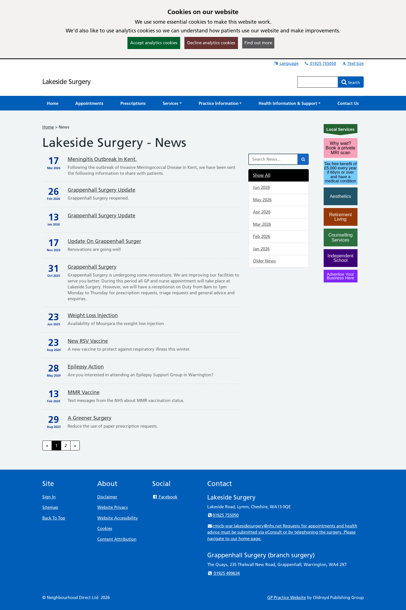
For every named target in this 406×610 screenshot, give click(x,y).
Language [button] (286, 63)
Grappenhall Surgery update (101, 190)
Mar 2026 (262, 224)
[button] (172, 103)
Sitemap (50, 507)
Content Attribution (116, 539)
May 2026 (262, 199)
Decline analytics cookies (211, 42)
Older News (264, 261)
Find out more (258, 42)
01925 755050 (320, 63)
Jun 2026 (261, 187)
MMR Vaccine (84, 392)
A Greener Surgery (89, 418)
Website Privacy (112, 507)
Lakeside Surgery (66, 82)
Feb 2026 (261, 236)
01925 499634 (223, 573)
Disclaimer (107, 497)
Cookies (104, 528)
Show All (261, 175)
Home (48, 127)
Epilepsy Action (86, 366)
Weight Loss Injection (93, 315)
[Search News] (273, 159)
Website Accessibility (117, 518)
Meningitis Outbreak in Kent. (102, 159)
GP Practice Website (286, 597)
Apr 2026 (261, 212)
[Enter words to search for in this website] (317, 82)
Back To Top (53, 518)
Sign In (49, 497)
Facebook (164, 497)
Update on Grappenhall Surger (104, 241)
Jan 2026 (261, 248)
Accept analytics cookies (153, 42)
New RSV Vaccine (88, 341)
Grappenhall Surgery (92, 267)
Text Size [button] (352, 63)
